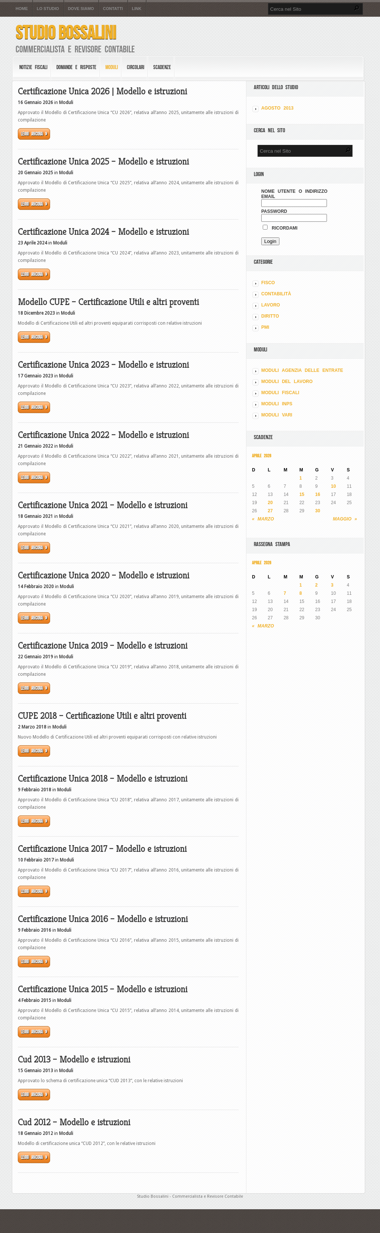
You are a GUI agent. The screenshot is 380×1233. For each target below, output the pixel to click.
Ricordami (280, 228)
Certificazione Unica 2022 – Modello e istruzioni (103, 435)
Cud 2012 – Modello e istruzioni (74, 1122)
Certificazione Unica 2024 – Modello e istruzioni (103, 231)
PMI (265, 327)
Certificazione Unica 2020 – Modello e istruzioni (103, 575)
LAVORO (270, 305)
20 (270, 502)
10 (333, 486)
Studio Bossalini (66, 32)
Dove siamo (81, 9)
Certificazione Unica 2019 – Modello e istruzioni (102, 645)
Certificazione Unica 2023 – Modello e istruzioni (103, 364)
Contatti (113, 9)
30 (317, 510)
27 (270, 510)
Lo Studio (48, 9)
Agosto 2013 (277, 108)
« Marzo (263, 519)
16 (317, 494)
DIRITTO (270, 316)
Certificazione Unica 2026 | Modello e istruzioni (102, 91)
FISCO (268, 282)
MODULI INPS (276, 403)
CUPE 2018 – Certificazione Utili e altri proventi (102, 715)
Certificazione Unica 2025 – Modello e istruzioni (103, 161)
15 (301, 494)
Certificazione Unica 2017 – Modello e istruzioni (102, 848)
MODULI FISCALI (280, 392)
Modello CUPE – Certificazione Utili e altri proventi (108, 302)
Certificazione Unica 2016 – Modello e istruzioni (103, 919)
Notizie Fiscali (33, 67)
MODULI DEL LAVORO (286, 381)
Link (136, 9)
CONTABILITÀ (276, 293)
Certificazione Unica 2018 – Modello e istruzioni (102, 778)
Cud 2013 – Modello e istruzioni (74, 1059)
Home (22, 9)
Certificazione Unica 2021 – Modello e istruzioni (102, 505)
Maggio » (345, 519)
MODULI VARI (276, 415)
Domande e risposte (76, 67)
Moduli (111, 67)
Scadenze (162, 67)
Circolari (135, 67)
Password (274, 211)
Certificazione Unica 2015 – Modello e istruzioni (102, 989)
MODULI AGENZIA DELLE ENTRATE (302, 370)
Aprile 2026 (261, 455)
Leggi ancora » (34, 134)
